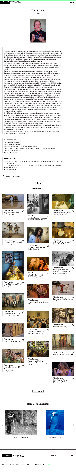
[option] (21, 425)
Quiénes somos (8, 464)
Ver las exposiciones (10, 152)
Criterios (20, 464)
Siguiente (38, 391)
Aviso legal (40, 464)
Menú (72, 2)
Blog (48, 464)
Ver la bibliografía (10, 169)
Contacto (30, 464)
